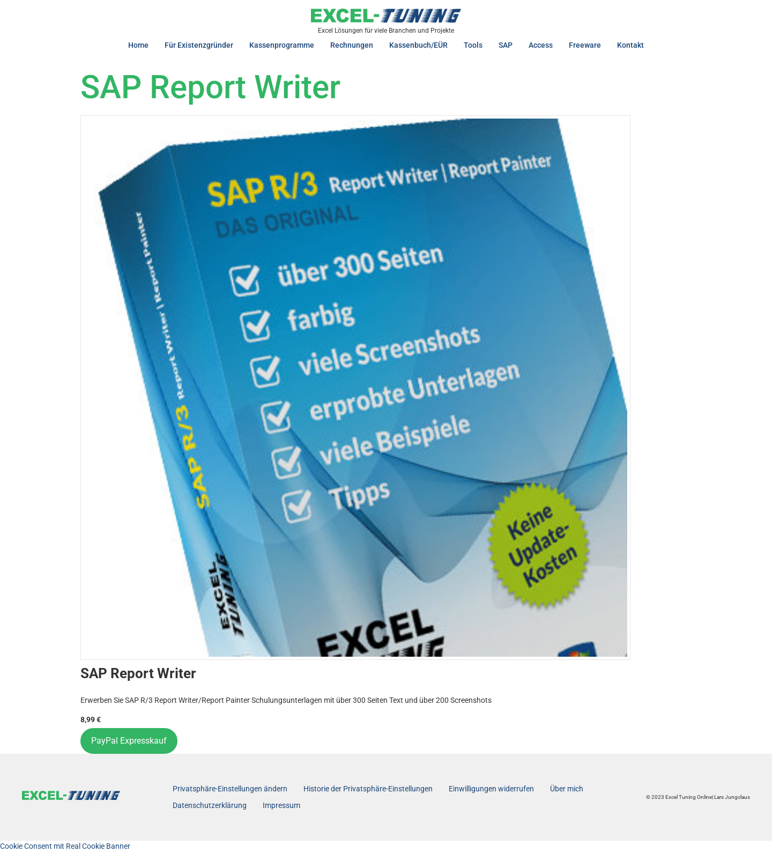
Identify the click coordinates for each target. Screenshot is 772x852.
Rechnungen (351, 45)
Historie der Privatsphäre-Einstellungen (368, 788)
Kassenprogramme (281, 45)
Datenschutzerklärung (210, 805)
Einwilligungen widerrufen (491, 788)
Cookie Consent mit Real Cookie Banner (65, 846)
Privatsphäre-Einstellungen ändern (230, 788)
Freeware (585, 45)
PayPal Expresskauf (129, 741)
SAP (506, 45)
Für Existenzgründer (199, 45)
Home (138, 45)
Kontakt (630, 45)
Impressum (281, 805)
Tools (473, 45)
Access (541, 45)
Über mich (566, 788)
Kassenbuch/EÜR (418, 45)
